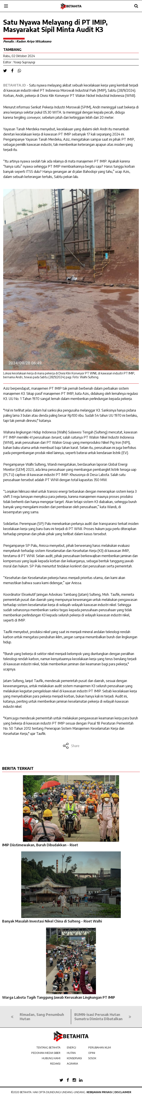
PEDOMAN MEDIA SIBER (45, 1052)
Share (71, 746)
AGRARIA (72, 1063)
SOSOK (92, 1058)
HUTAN (71, 1052)
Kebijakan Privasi (99, 1092)
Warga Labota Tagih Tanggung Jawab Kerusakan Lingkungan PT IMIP (58, 997)
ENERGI (71, 1047)
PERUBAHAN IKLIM (99, 1047)
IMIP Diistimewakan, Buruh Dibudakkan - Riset (40, 845)
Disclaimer (122, 1092)
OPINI (91, 1052)
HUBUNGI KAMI (51, 1058)
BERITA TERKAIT (18, 768)
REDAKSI (55, 1063)
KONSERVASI (74, 1058)
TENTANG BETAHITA (48, 1047)
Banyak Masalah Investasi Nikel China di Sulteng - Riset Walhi (52, 921)
